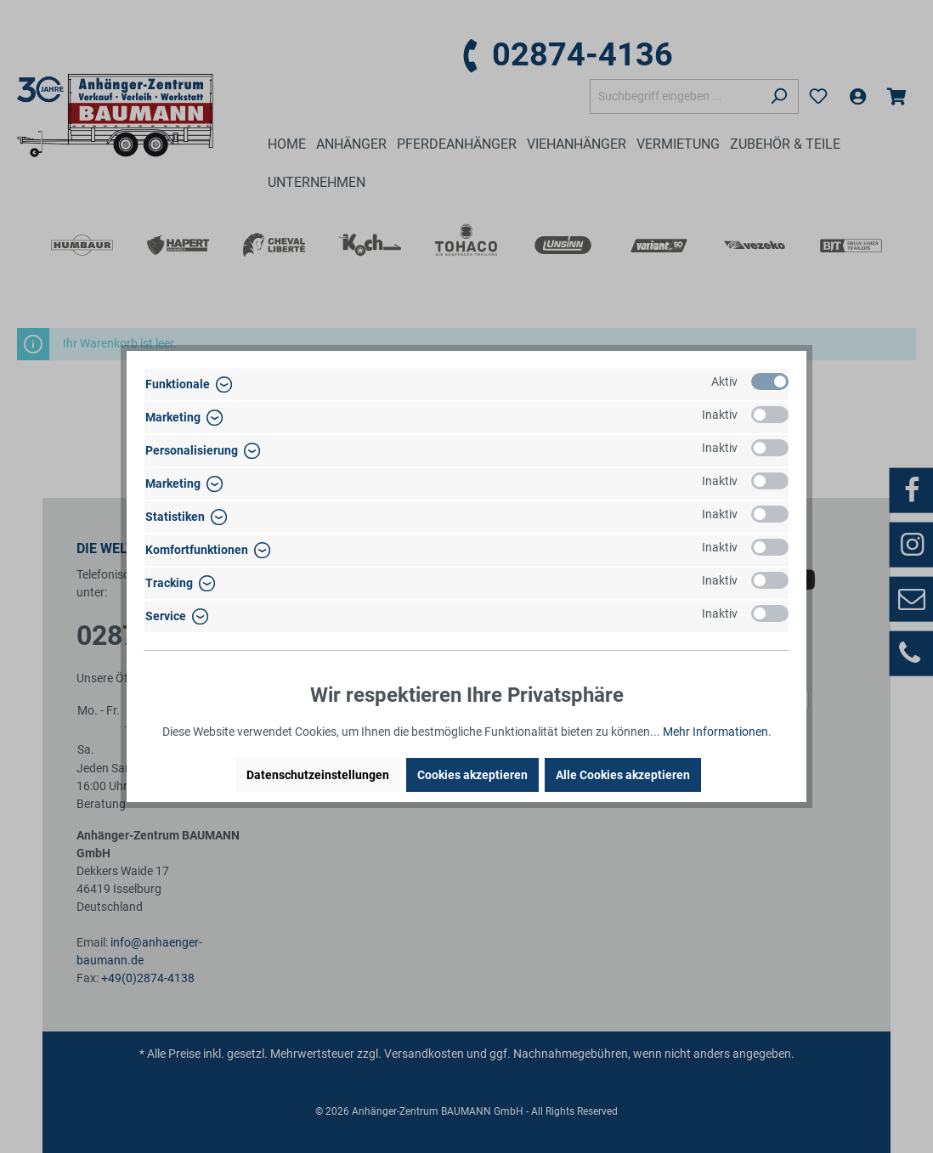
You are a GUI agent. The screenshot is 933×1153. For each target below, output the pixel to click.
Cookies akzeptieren (472, 775)
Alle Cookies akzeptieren (623, 775)
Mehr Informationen (715, 731)
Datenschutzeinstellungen (317, 775)
